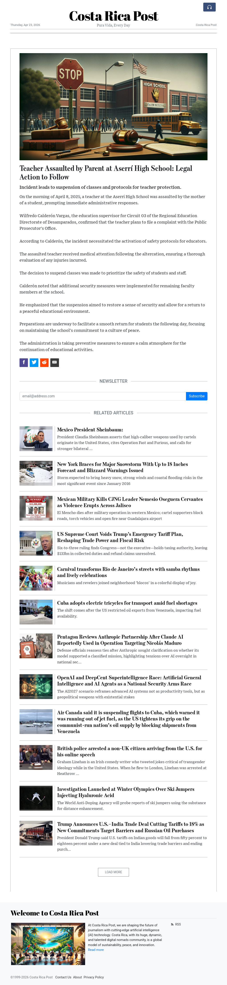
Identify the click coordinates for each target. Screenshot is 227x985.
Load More (113, 872)
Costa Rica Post (113, 15)
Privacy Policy (94, 977)
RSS (175, 924)
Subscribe (197, 396)
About (77, 977)
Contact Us (63, 977)
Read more (96, 950)
